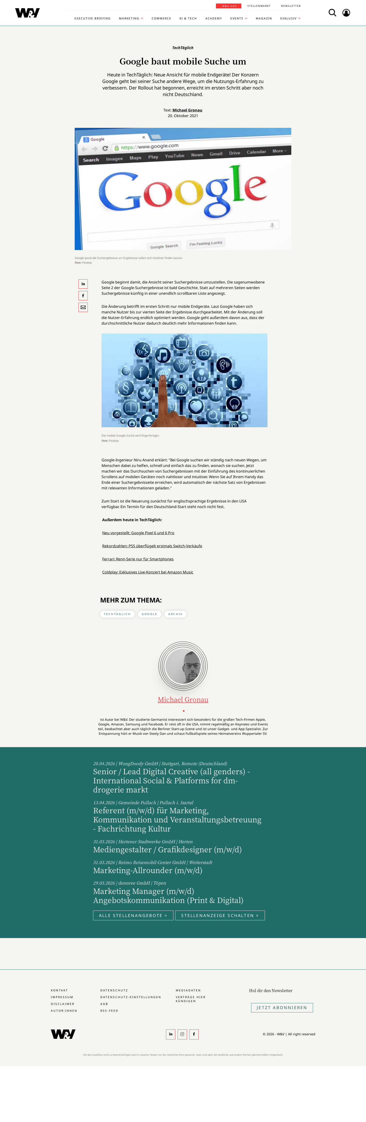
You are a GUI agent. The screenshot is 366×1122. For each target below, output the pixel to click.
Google (150, 614)
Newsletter (291, 5)
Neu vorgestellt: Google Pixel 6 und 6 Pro (138, 532)
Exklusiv (288, 18)
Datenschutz (114, 990)
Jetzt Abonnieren (282, 1007)
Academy (213, 18)
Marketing (129, 18)
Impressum (62, 997)
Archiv (175, 614)
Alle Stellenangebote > (133, 915)
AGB (104, 1004)
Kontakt (59, 990)
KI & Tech (188, 18)
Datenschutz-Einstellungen (130, 997)
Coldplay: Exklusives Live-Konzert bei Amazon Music (147, 572)
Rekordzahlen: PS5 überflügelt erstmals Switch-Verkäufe (152, 545)
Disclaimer (62, 1004)
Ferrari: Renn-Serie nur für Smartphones (138, 559)
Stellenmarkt (259, 5)
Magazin (264, 18)
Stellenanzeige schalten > (220, 915)
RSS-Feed (109, 1011)
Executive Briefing (92, 18)
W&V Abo (229, 6)
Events (236, 18)
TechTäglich (117, 614)
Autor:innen (64, 1011)
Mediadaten (188, 990)
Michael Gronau (187, 110)
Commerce (161, 18)
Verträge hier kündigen (191, 999)
